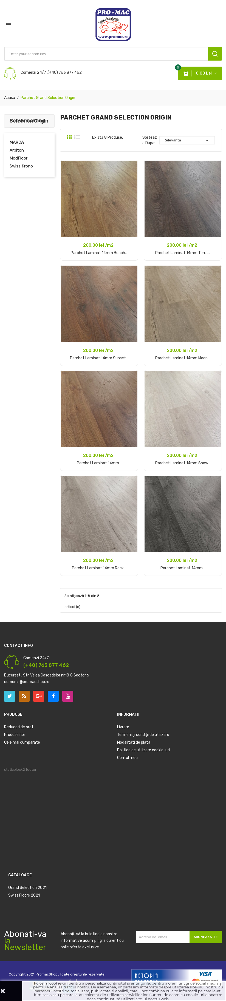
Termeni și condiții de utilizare (143, 734)
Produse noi (14, 734)
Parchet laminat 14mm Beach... (99, 253)
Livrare (123, 727)
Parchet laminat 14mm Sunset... (99, 358)
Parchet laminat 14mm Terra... (182, 253)
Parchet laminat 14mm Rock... (99, 568)
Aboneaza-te (206, 937)
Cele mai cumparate (22, 742)
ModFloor (18, 158)
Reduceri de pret (18, 727)
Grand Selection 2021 (27, 887)
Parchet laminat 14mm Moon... (182, 358)
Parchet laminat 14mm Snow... (182, 463)
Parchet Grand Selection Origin (29, 121)
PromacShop (47, 974)
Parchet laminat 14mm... (99, 463)
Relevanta (187, 140)
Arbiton (17, 150)
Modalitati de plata (133, 742)
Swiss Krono (21, 166)
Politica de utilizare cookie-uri (143, 750)
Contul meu (127, 757)
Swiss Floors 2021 (24, 895)
